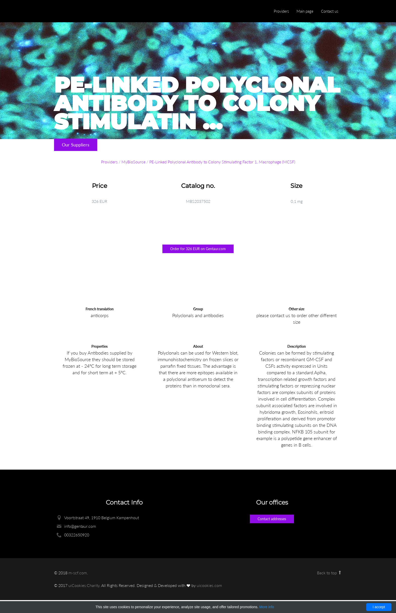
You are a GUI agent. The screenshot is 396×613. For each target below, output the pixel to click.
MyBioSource (133, 161)
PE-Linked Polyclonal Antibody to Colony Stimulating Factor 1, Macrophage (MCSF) (222, 161)
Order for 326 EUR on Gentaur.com (198, 249)
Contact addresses (272, 519)
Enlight (78, 11)
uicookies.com (209, 585)
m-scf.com (77, 572)
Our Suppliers (75, 144)
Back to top (329, 572)
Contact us (329, 11)
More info (266, 607)
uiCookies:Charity (84, 585)
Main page (304, 11)
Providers (281, 11)
